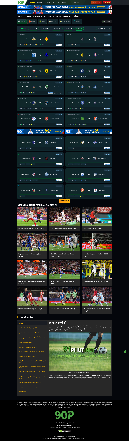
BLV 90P (45, 28)
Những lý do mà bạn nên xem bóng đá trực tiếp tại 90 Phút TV (32, 372)
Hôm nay (56, 28)
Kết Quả (64, 2)
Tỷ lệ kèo (54, 2)
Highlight (39, 2)
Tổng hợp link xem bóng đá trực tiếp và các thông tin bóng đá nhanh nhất (32, 337)
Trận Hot (33, 28)
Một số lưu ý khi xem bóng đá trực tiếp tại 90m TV (30, 387)
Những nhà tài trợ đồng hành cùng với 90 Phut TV (30, 382)
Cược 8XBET (107, 2)
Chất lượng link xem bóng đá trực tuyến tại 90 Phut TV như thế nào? (32, 366)
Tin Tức (69, 2)
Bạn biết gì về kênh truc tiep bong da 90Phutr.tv (29, 328)
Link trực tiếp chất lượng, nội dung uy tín (28, 347)
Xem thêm (64, 201)
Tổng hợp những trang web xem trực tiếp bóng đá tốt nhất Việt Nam (32, 377)
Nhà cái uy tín (96, 2)
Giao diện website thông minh (25, 342)
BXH (59, 2)
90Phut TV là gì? (22, 323)
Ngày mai (68, 28)
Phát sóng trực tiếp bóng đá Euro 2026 (27, 356)
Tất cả (79, 28)
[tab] (21, 21)
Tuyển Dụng (76, 2)
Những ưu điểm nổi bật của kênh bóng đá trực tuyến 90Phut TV (32, 332)
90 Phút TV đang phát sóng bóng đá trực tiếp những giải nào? (31, 352)
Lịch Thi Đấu (47, 2)
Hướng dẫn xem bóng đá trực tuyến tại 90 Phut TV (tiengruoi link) (32, 361)
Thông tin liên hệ (22, 391)
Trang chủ (32, 2)
